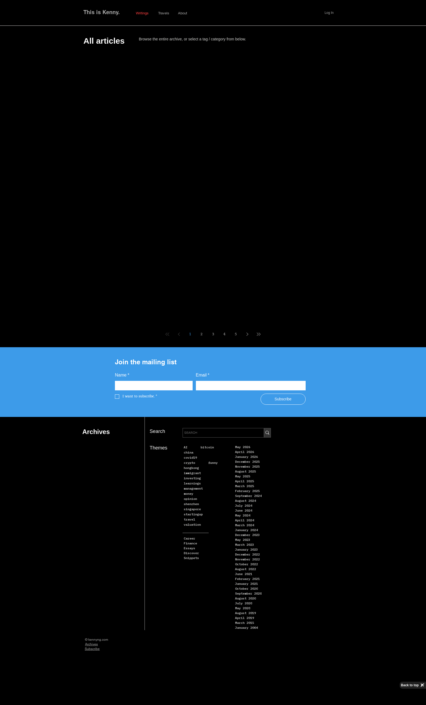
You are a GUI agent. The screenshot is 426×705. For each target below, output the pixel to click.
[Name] (152, 386)
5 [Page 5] (236, 334)
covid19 (190, 457)
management (193, 488)
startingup (193, 514)
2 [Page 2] (202, 334)
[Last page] (259, 334)
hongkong (191, 468)
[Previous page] (179, 334)
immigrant (192, 473)
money (188, 494)
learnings (192, 483)
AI (185, 447)
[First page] (167, 334)
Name (122, 375)
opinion (190, 499)
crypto (189, 463)
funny (213, 463)
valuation (192, 524)
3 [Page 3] (213, 334)
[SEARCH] (218, 432)
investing (192, 478)
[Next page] (247, 334)
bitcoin (207, 447)
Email (202, 375)
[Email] (249, 386)
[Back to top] (413, 685)
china (188, 452)
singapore (192, 509)
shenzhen (191, 504)
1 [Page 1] (190, 334)
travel (189, 519)
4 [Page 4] (224, 334)
